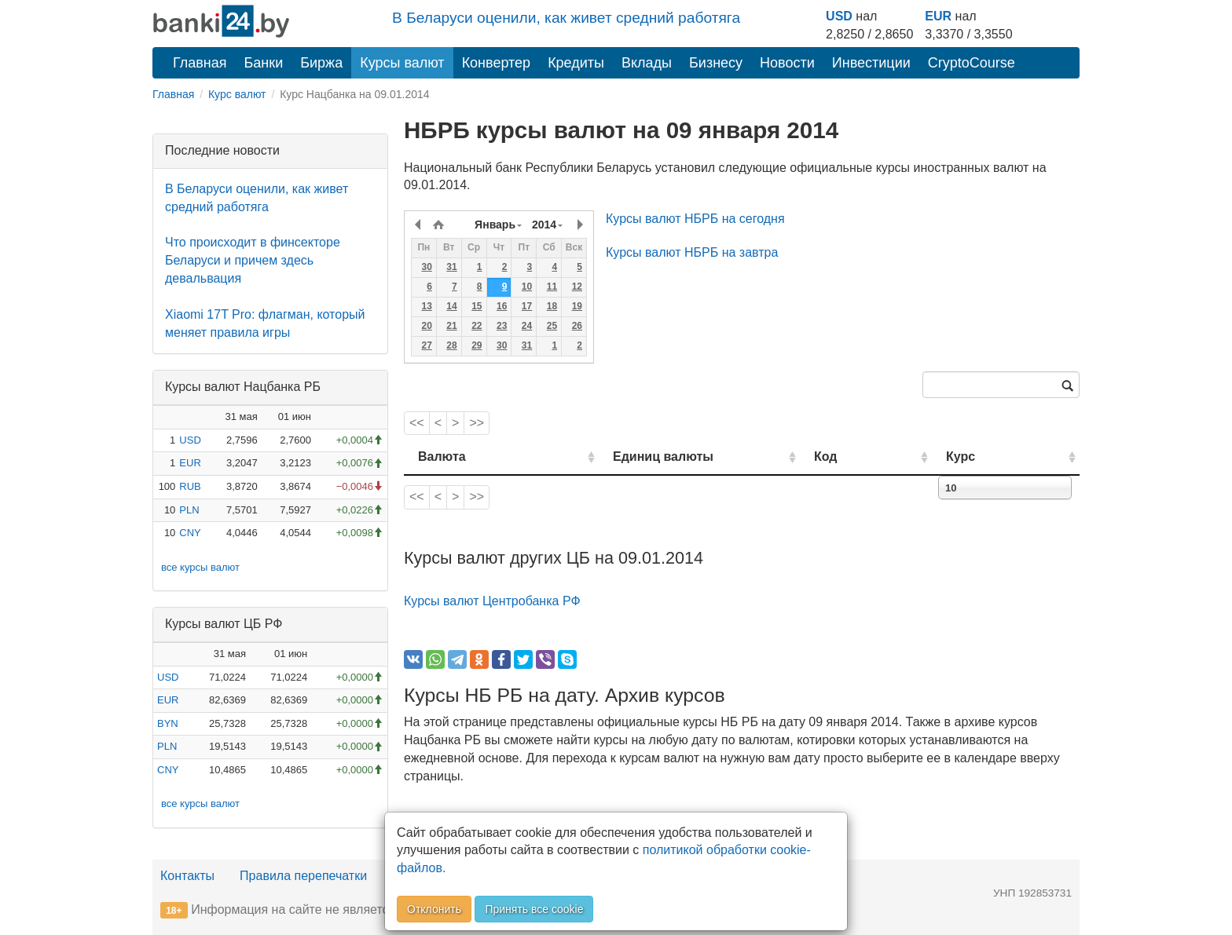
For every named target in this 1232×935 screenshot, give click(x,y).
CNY (189, 533)
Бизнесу (715, 63)
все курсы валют (200, 567)
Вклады (647, 63)
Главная (200, 63)
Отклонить (434, 909)
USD (839, 16)
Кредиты (576, 63)
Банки (264, 63)
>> (476, 422)
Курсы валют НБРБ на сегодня (695, 218)
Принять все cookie (534, 909)
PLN (189, 510)
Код (870, 456)
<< (416, 422)
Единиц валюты (631, 456)
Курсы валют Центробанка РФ (492, 601)
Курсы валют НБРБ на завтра (692, 252)
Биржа (321, 63)
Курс (984, 456)
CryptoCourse (971, 63)
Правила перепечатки (303, 875)
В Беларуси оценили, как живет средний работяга (566, 17)
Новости (787, 63)
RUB (189, 486)
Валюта (442, 456)
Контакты (187, 875)
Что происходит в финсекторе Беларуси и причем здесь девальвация (252, 260)
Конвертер (496, 63)
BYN (167, 723)
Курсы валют (402, 63)
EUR (938, 16)
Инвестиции (871, 63)
